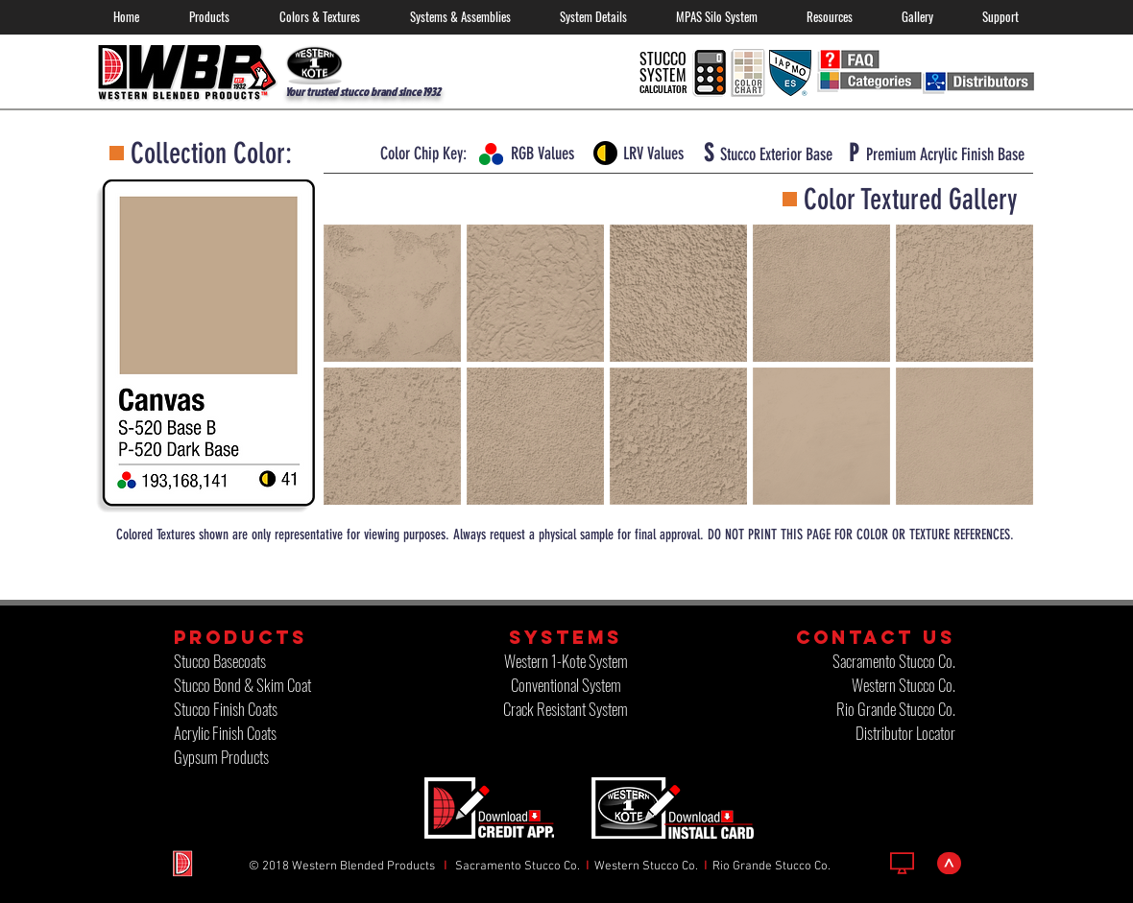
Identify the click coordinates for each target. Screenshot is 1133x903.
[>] (949, 863)
